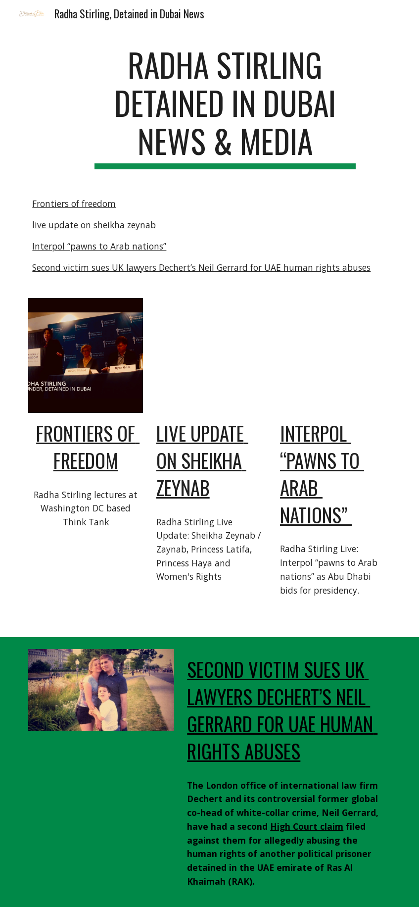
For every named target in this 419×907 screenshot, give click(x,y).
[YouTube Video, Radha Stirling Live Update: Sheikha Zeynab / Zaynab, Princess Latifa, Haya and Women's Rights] (209, 355)
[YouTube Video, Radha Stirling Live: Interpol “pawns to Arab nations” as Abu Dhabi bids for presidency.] (333, 355)
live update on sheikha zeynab (94, 225)
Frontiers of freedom (74, 203)
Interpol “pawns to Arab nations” (99, 246)
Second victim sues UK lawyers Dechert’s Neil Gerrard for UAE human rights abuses (201, 267)
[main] (225, 107)
